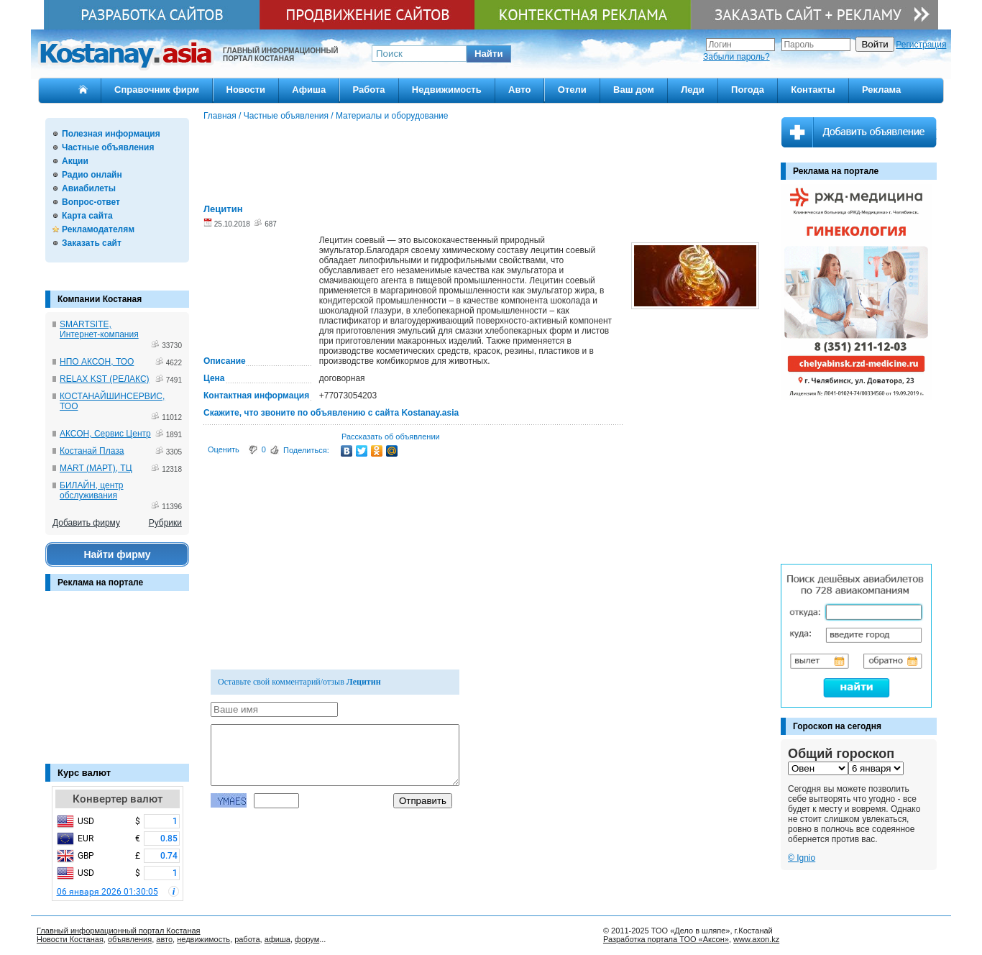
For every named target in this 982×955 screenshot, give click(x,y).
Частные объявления (108, 147)
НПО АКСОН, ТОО (97, 362)
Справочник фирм (156, 89)
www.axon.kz (756, 939)
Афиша (309, 89)
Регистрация (921, 45)
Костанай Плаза (92, 451)
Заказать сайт (91, 243)
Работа (369, 89)
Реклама (881, 89)
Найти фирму (116, 554)
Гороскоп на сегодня (837, 726)
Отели (572, 89)
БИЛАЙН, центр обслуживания (92, 490)
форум (307, 939)
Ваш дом (633, 89)
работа (247, 939)
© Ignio (801, 858)
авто (164, 939)
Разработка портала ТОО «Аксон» (666, 939)
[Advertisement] (117, 685)
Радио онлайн (92, 175)
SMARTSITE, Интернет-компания (99, 329)
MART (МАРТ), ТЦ (96, 468)
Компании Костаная (100, 299)
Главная (220, 116)
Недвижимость (447, 89)
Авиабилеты (89, 188)
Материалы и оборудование (392, 116)
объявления (130, 939)
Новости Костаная (70, 939)
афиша (277, 939)
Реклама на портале (100, 582)
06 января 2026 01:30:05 (107, 892)
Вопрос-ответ (91, 202)
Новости (246, 89)
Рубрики (165, 523)
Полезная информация (111, 134)
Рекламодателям (98, 229)
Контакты (813, 89)
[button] (489, 54)
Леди (693, 89)
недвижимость (203, 939)
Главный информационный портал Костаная (119, 930)
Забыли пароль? (736, 57)
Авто (519, 89)
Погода (747, 89)
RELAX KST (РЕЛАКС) (105, 379)
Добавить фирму (86, 523)
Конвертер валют (117, 798)
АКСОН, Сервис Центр (105, 434)
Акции (75, 161)
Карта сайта (87, 216)
